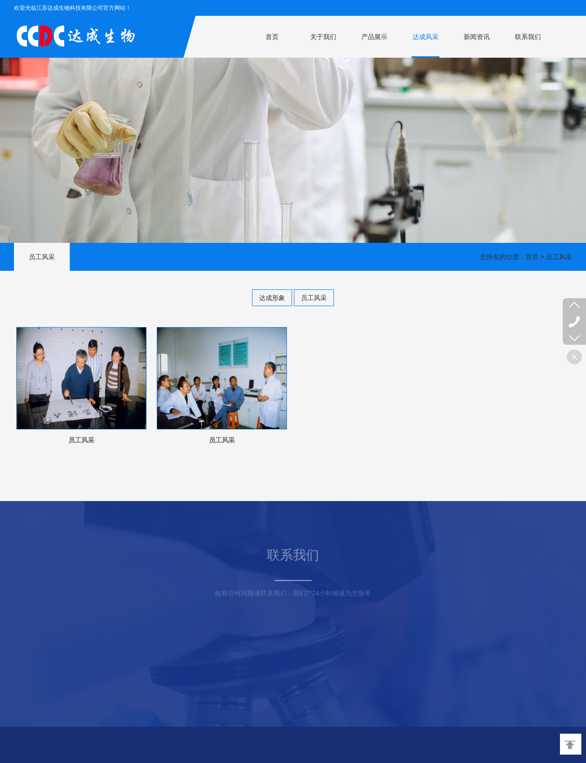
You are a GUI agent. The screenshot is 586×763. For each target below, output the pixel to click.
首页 (272, 36)
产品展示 (374, 36)
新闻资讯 (477, 36)
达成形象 (272, 297)
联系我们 (528, 36)
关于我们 (323, 36)
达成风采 (426, 36)
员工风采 (314, 297)
